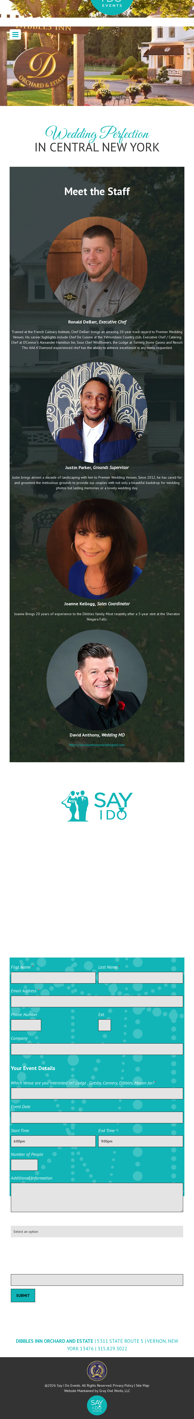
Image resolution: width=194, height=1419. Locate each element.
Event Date (20, 1106)
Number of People (27, 1154)
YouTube (27, 911)
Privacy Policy (123, 1385)
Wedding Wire (33, 857)
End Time (106, 1130)
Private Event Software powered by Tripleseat (155, 1289)
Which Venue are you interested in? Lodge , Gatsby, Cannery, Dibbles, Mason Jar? (83, 1083)
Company (19, 1038)
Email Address (25, 991)
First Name (22, 967)
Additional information (31, 1178)
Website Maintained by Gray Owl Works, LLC (97, 1390)
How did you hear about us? (36, 1221)
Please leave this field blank (36, 1269)
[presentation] (49, 1251)
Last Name (109, 967)
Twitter (26, 883)
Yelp (110, 911)
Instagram (116, 883)
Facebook (115, 856)
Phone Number (24, 1014)
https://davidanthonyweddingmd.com (97, 745)
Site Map (142, 1385)
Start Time (20, 1130)
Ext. (101, 1014)
